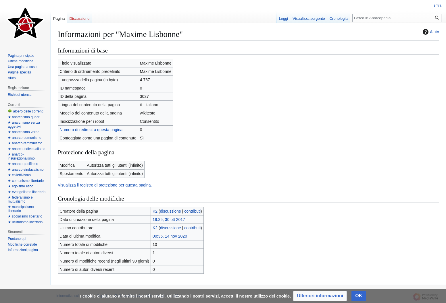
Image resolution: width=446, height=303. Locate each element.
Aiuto (430, 32)
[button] (320, 296)
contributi (192, 211)
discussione (170, 211)
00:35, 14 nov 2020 (170, 236)
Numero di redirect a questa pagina (91, 129)
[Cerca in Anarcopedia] (396, 18)
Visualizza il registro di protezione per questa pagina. (105, 185)
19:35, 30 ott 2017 (169, 219)
